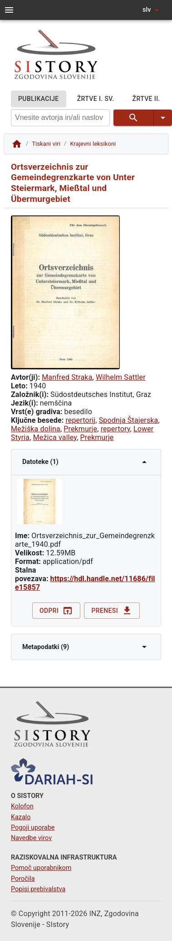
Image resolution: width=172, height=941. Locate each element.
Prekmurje (80, 429)
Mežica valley (55, 437)
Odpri (56, 611)
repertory (115, 429)
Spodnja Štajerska (128, 420)
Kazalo (21, 817)
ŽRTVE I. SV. (96, 99)
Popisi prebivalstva (38, 889)
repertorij (80, 420)
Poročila (23, 879)
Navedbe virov (31, 838)
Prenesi (111, 611)
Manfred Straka (67, 377)
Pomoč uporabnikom (41, 868)
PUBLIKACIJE (38, 99)
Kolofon (22, 806)
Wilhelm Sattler (121, 377)
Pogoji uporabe (32, 827)
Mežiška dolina (35, 429)
